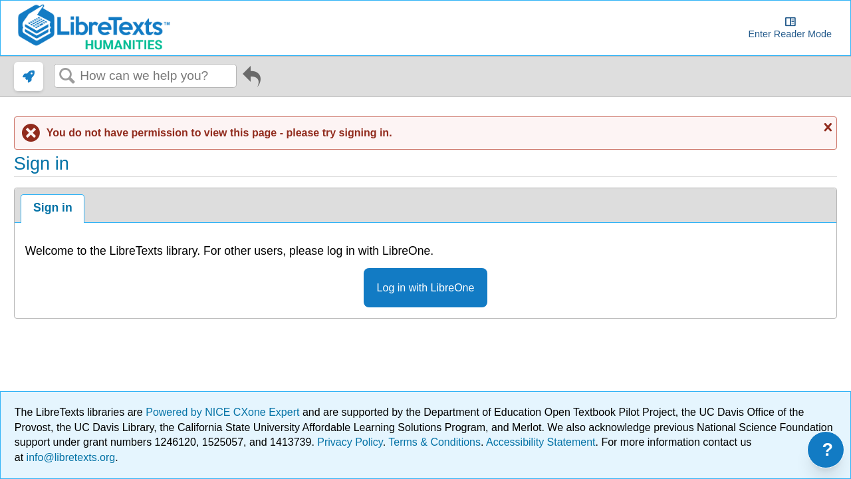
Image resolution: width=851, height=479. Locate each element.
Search (67, 76)
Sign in (52, 207)
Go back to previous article (251, 79)
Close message (826, 127)
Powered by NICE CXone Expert (224, 412)
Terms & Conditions (434, 442)
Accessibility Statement (541, 442)
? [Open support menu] (828, 450)
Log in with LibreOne (426, 287)
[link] (28, 76)
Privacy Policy (349, 442)
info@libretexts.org (69, 457)
